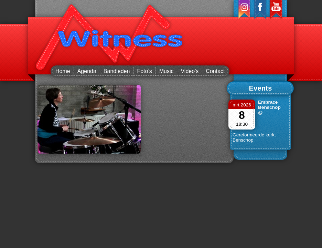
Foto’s (144, 71)
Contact (215, 71)
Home (62, 71)
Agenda (86, 71)
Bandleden (117, 71)
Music (166, 71)
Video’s (189, 71)
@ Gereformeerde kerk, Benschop (254, 126)
